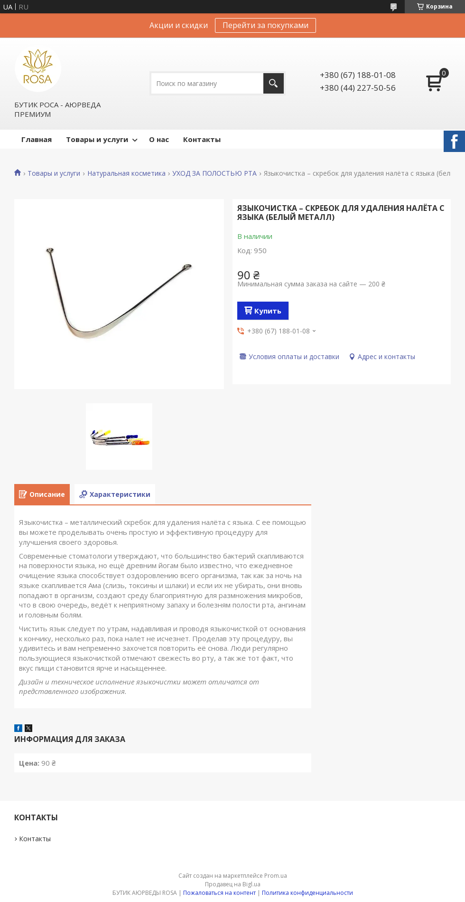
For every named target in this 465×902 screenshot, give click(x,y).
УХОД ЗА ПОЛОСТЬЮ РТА (214, 173)
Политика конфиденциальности (307, 893)
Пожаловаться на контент (219, 893)
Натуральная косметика (126, 173)
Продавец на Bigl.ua (232, 884)
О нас (159, 139)
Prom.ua (275, 876)
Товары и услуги (97, 139)
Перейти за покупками (265, 25)
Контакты (202, 139)
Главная (36, 139)
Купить (267, 310)
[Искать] (273, 83)
